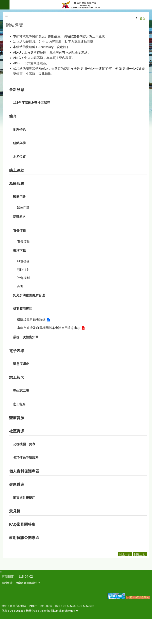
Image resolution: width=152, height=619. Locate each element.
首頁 (142, 18)
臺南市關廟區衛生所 (81, 4)
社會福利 (23, 278)
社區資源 (16, 431)
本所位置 (19, 156)
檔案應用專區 (22, 308)
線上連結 (16, 170)
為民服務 (16, 183)
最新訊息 (16, 90)
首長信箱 (19, 230)
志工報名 (16, 377)
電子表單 (16, 351)
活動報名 (19, 216)
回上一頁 (124, 554)
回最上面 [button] (139, 554)
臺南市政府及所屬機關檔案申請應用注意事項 (48, 328)
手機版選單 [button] (5, 4)
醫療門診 (19, 196)
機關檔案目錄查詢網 (31, 319)
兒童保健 (23, 261)
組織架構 (19, 143)
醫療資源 (16, 418)
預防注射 (23, 269)
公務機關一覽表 (24, 444)
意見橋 (14, 511)
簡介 (13, 116)
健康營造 (16, 484)
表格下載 (19, 250)
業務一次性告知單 (25, 337)
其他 (20, 286)
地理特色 (19, 129)
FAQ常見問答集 (22, 524)
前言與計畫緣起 (24, 497)
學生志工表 (21, 390)
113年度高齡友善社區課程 (31, 102)
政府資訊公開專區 (24, 538)
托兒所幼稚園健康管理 (29, 295)
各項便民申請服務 (25, 457)
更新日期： (9, 576)
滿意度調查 (21, 364)
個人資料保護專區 (24, 471)
